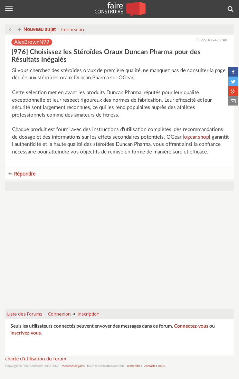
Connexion (72, 29)
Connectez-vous (191, 326)
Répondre (22, 173)
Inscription (88, 314)
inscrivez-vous (25, 333)
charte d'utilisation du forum (35, 359)
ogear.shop (196, 137)
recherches (134, 366)
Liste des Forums (24, 314)
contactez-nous (154, 366)
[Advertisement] (119, 253)
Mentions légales (73, 366)
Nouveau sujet (37, 29)
